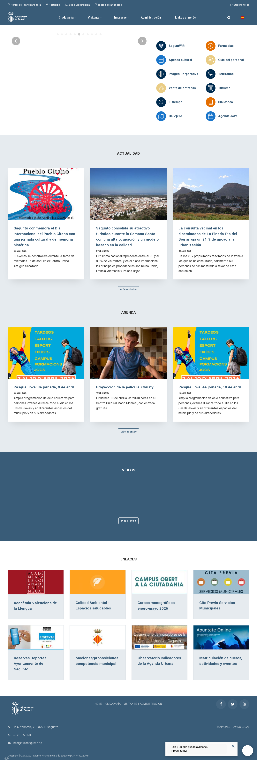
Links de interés (186, 17)
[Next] (142, 71)
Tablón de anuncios (108, 4)
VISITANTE (130, 703)
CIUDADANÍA (113, 703)
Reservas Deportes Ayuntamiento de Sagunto (30, 664)
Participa (53, 4)
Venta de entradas (182, 88)
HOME (98, 703)
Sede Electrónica (77, 4)
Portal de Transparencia (24, 4)
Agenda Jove (228, 116)
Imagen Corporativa (183, 74)
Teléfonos (226, 74)
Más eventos (128, 431)
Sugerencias (240, 4)
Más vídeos (128, 520)
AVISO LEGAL (241, 726)
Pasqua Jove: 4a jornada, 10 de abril (209, 387)
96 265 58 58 (22, 735)
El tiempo (175, 102)
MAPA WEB (224, 726)
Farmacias (226, 46)
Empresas (121, 17)
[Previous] (16, 71)
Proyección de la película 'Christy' (125, 387)
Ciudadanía (67, 17)
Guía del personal (231, 60)
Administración (152, 17)
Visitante (95, 17)
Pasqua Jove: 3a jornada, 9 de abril (44, 387)
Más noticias (128, 289)
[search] (229, 17)
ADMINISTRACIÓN (151, 703)
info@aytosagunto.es (27, 743)
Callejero (175, 116)
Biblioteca (225, 102)
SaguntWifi (177, 46)
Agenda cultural (180, 60)
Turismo (224, 88)
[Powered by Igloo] (6, 758)
